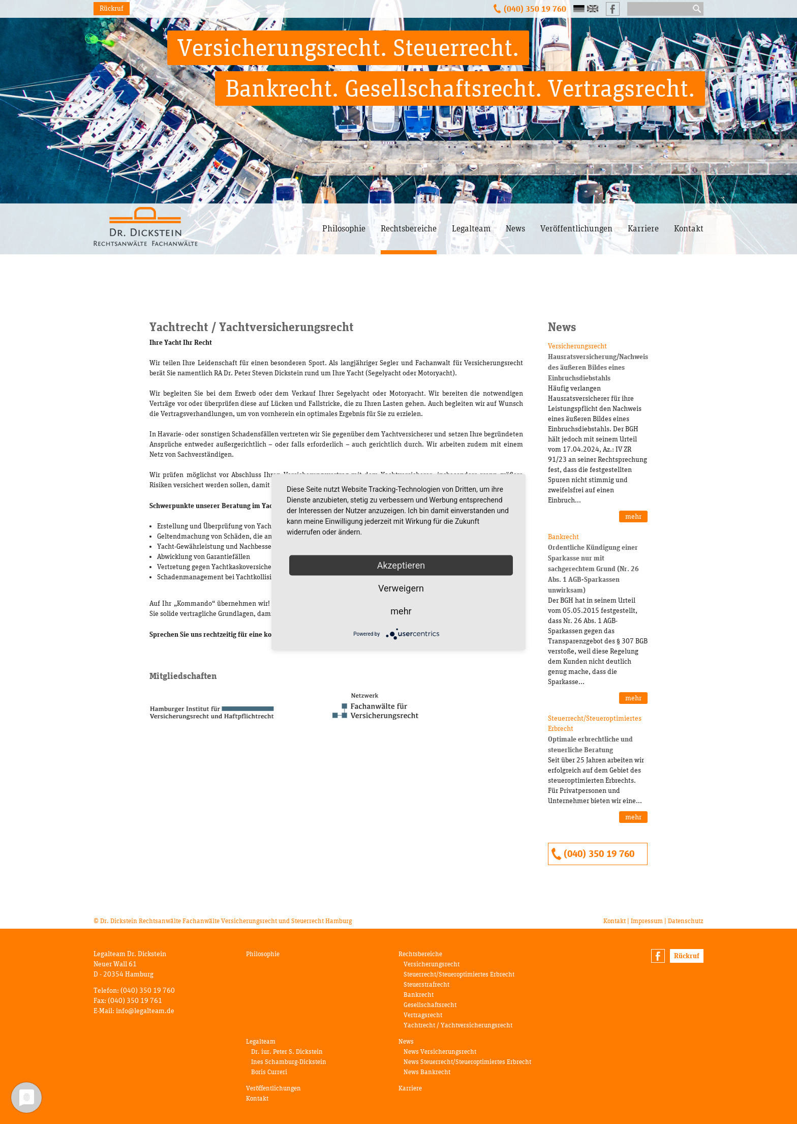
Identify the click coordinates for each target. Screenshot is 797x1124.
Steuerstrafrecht (426, 984)
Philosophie (343, 228)
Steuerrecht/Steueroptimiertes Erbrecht (459, 974)
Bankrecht (419, 994)
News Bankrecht (427, 1072)
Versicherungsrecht (431, 964)
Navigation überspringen (322, 203)
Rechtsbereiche (409, 228)
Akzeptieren (401, 565)
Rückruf (112, 8)
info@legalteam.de (145, 1011)
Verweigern (401, 588)
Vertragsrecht (423, 1015)
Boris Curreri (269, 1072)
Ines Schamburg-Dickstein (288, 1062)
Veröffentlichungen (576, 228)
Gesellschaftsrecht (430, 1005)
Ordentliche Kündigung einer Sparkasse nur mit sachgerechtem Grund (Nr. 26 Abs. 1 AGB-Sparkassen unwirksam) (593, 569)
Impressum (647, 921)
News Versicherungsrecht (440, 1051)
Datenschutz (685, 921)
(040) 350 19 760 (535, 9)
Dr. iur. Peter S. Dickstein (287, 1051)
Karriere (643, 228)
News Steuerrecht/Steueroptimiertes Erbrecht (467, 1062)
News (515, 228)
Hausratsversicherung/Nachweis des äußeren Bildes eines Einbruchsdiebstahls (598, 367)
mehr (633, 516)
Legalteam (471, 228)
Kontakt (688, 228)
